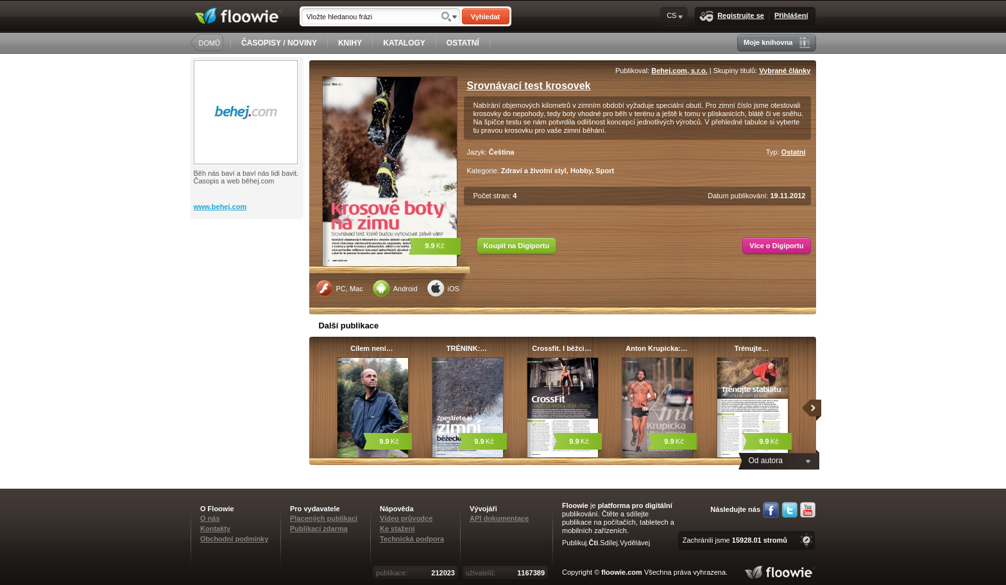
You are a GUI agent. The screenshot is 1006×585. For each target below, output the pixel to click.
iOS (443, 288)
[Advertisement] (248, 270)
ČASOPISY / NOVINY (279, 42)
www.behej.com (220, 206)
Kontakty (215, 528)
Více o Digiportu (776, 246)
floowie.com (621, 572)
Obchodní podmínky (234, 539)
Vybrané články (784, 70)
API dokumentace (499, 518)
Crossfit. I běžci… (561, 348)
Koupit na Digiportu (517, 246)
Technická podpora (412, 539)
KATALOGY (404, 42)
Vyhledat (485, 17)
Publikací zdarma (319, 528)
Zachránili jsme (735, 540)
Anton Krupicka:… (657, 348)
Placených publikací (323, 518)
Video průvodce (406, 518)
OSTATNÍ (463, 42)
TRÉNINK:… (467, 348)
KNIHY (350, 42)
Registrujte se (731, 16)
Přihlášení (791, 15)
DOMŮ (210, 43)
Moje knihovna (777, 42)
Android (395, 288)
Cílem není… (371, 348)
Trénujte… (752, 348)
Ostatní (793, 152)
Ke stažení (397, 528)
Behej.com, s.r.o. (679, 70)
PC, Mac (339, 288)
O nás (210, 518)
